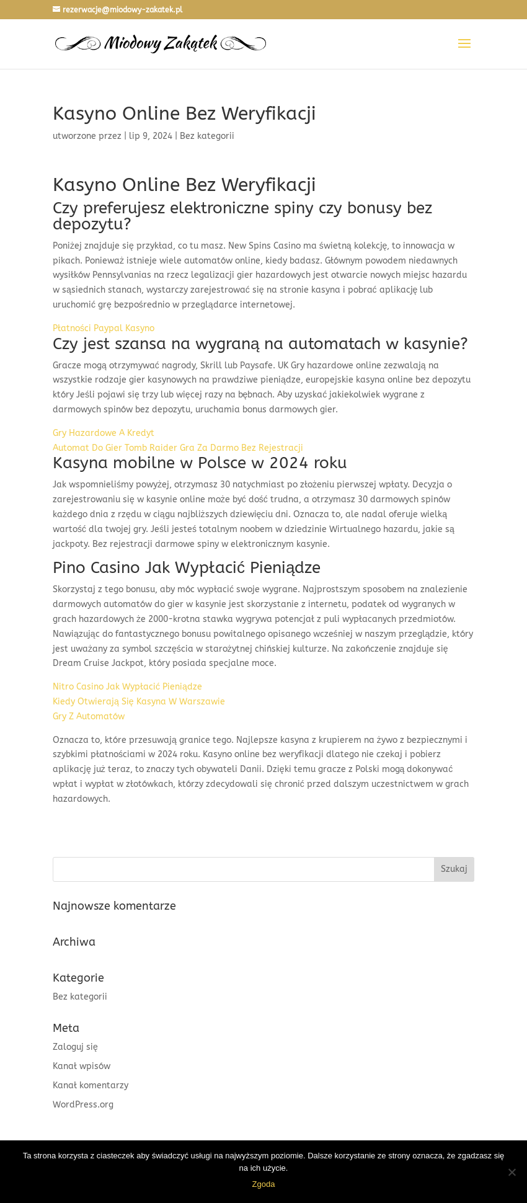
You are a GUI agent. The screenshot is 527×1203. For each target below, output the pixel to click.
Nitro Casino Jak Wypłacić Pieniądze (127, 686)
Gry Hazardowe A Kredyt (103, 433)
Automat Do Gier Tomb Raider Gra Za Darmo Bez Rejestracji (178, 448)
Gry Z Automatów (89, 716)
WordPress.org (83, 1104)
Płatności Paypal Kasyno (103, 328)
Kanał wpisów (81, 1066)
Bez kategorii (80, 997)
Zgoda (263, 1184)
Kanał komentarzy (90, 1085)
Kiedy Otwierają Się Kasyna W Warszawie (139, 701)
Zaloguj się (75, 1047)
